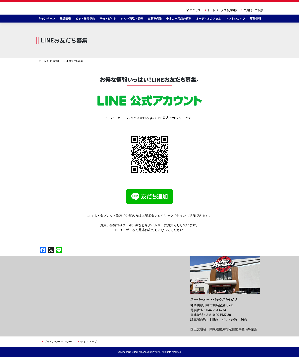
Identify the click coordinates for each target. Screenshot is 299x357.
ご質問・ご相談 (253, 10)
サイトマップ (88, 341)
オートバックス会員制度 (222, 10)
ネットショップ (235, 18)
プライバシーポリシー (58, 341)
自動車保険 (155, 18)
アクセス (195, 10)
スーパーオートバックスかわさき (77, 8)
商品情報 (65, 18)
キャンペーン (46, 18)
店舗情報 (255, 18)
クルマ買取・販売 (132, 18)
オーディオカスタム (208, 18)
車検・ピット (107, 18)
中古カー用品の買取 (178, 18)
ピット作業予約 (85, 18)
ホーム (42, 61)
